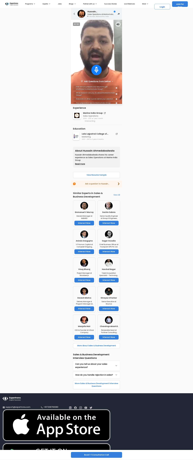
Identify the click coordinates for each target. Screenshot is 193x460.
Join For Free (180, 5)
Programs (30, 4)
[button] (96, 365)
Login (162, 7)
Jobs (60, 4)
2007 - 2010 (86, 139)
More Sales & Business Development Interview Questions (96, 384)
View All (116, 195)
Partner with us (90, 4)
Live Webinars (129, 4)
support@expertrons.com (18, 407)
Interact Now (84, 223)
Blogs (72, 4)
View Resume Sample (97, 175)
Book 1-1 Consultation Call (96, 455)
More (145, 4)
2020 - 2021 (87, 118)
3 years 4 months (98, 139)
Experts (46, 4)
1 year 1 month (98, 118)
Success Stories (110, 4)
